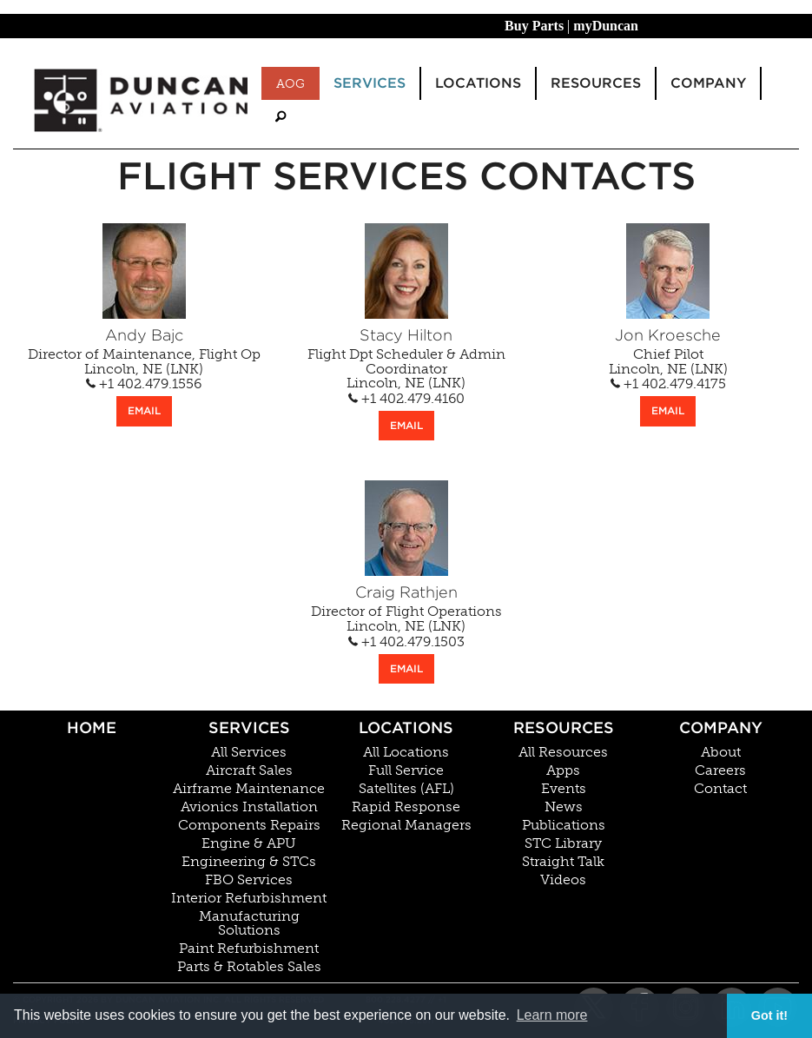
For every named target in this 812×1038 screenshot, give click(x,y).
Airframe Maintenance (249, 789)
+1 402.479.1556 (143, 384)
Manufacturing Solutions (249, 923)
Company (720, 727)
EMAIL (144, 410)
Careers (720, 770)
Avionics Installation (249, 807)
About (721, 752)
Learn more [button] (552, 1015)
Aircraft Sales (249, 770)
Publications (563, 825)
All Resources (563, 752)
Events (563, 789)
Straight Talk (563, 862)
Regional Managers (406, 825)
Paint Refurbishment (249, 948)
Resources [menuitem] (596, 83)
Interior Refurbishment (249, 898)
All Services (249, 752)
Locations (406, 727)
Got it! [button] (769, 1015)
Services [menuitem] (369, 83)
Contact (720, 789)
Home (91, 727)
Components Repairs (249, 825)
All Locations (406, 752)
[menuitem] (280, 117)
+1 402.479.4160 (406, 399)
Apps (563, 770)
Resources (563, 727)
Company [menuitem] (708, 83)
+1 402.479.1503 (406, 642)
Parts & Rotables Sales (249, 967)
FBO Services (249, 880)
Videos (563, 880)
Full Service (406, 770)
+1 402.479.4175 (668, 384)
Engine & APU (248, 843)
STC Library (563, 843)
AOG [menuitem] (290, 83)
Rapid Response (406, 807)
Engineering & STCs (249, 862)
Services (249, 727)
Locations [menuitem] (478, 83)
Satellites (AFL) (406, 789)
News (564, 807)
